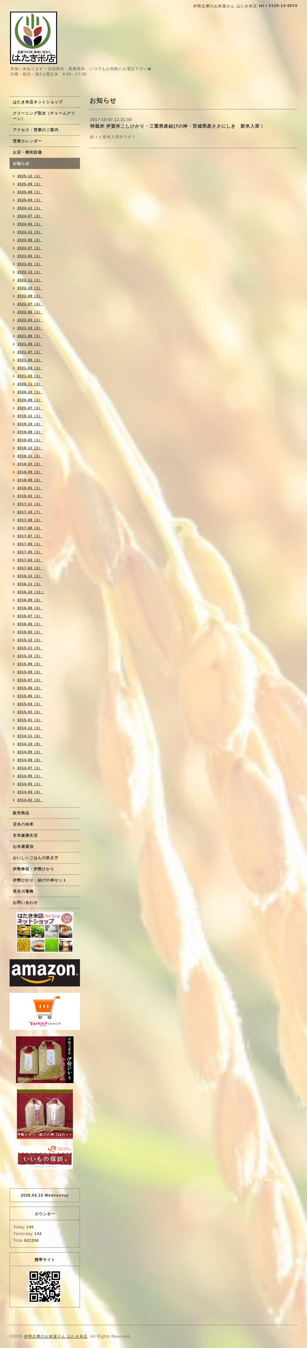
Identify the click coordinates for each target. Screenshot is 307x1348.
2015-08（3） (30, 672)
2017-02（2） (30, 568)
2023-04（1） (30, 256)
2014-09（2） (30, 752)
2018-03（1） (30, 496)
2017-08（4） (30, 528)
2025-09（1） (30, 184)
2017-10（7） (30, 512)
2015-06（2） (30, 688)
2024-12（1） (30, 208)
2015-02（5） (30, 712)
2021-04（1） (30, 368)
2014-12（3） (30, 728)
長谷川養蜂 (23, 891)
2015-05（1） (30, 696)
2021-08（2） (30, 344)
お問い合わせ (25, 902)
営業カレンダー (27, 141)
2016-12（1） (30, 576)
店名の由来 (23, 824)
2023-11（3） (30, 232)
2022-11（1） (30, 280)
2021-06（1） (30, 360)
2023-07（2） (30, 248)
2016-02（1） (30, 632)
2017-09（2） (30, 520)
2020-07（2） (30, 408)
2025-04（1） (30, 200)
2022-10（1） (30, 288)
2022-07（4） (30, 304)
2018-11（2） (30, 456)
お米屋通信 (23, 846)
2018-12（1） (30, 448)
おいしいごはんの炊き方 (36, 858)
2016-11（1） (30, 584)
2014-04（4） (30, 792)
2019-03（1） (30, 440)
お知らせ (21, 163)
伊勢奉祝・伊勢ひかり (33, 869)
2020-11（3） (30, 384)
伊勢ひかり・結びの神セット (40, 880)
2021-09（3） (30, 336)
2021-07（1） (30, 352)
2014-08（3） (30, 760)
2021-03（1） (30, 376)
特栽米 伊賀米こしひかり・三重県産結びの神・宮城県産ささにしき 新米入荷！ (177, 126)
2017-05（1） (30, 552)
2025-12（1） (30, 176)
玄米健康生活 (25, 835)
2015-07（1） (30, 680)
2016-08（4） (30, 608)
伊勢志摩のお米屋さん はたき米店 (56, 1336)
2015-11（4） (30, 648)
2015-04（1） (30, 704)
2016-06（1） (30, 624)
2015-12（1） (30, 640)
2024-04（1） (30, 224)
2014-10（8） (30, 744)
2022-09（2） (30, 296)
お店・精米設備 (27, 152)
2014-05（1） (30, 784)
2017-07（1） (30, 536)
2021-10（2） (30, 328)
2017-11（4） (30, 504)
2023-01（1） (30, 264)
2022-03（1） (30, 320)
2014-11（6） (30, 736)
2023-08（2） (30, 240)
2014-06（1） (30, 776)
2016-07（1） (30, 616)
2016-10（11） (31, 592)
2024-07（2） (30, 216)
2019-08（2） (30, 432)
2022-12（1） (30, 272)
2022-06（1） (30, 312)
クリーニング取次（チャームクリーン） (44, 116)
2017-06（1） (30, 544)
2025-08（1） (30, 192)
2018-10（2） (30, 464)
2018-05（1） (30, 488)
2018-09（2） (30, 472)
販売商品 (21, 813)
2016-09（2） (30, 600)
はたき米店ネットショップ (38, 102)
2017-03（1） (30, 560)
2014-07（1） (30, 768)
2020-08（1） (30, 400)
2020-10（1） (30, 392)
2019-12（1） (30, 416)
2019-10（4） (30, 424)
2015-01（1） (30, 720)
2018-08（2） (30, 480)
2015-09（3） (30, 664)
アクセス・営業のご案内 (36, 130)
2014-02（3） (30, 800)
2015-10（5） (30, 656)
